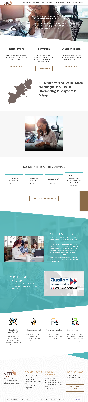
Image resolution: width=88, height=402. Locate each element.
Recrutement (26, 3)
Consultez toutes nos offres (44, 199)
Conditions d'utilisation (53, 382)
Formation (35, 3)
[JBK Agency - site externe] (78, 400)
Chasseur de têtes (46, 3)
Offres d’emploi (65, 3)
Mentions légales (45, 400)
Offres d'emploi (51, 380)
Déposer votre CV (77, 3)
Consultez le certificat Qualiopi (59, 400)
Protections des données (33, 400)
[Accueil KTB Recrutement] (8, 2)
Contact (56, 3)
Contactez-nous (75, 388)
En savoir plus (16, 66)
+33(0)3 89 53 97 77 (75, 376)
